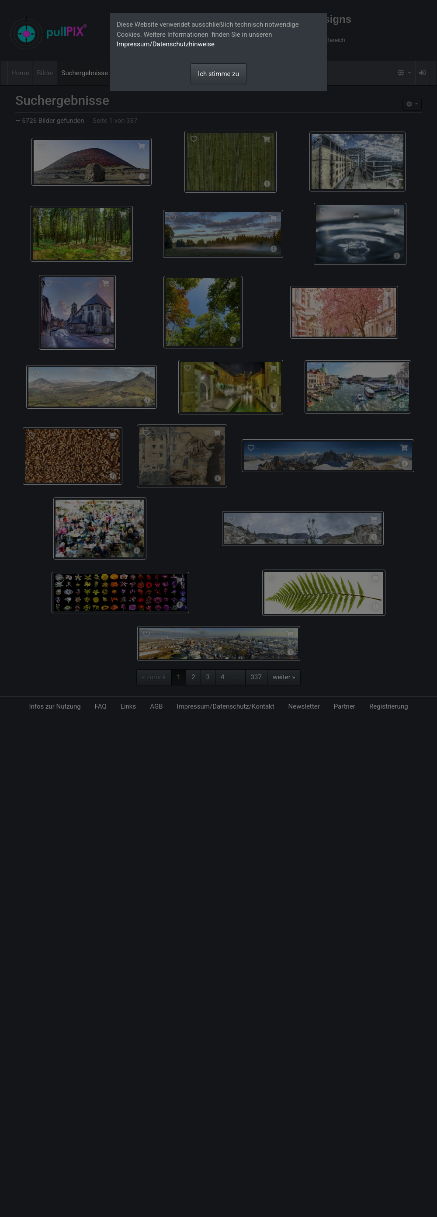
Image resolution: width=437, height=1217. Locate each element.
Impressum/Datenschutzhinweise (166, 44)
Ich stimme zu (218, 74)
